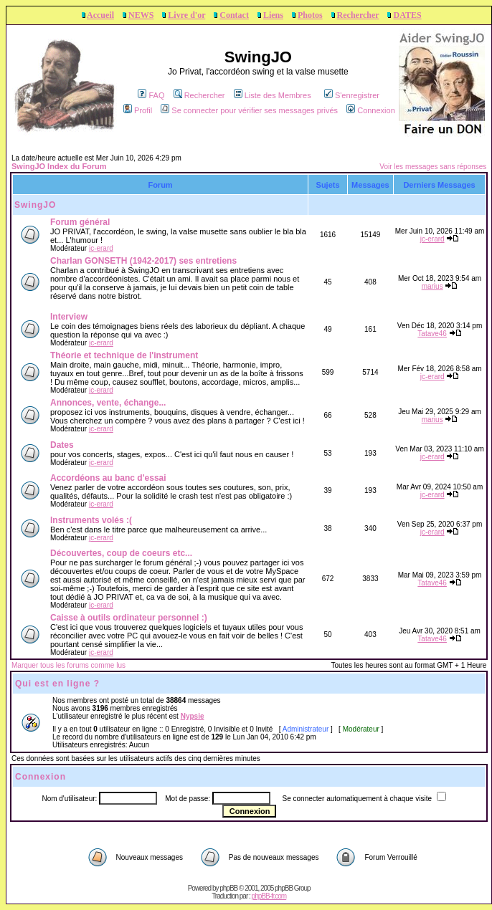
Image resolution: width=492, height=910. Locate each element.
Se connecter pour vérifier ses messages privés (249, 110)
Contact (234, 15)
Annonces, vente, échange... (108, 403)
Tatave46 (432, 333)
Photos (310, 15)
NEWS (140, 15)
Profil (137, 110)
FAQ (151, 95)
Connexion (370, 110)
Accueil (100, 15)
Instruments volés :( (91, 520)
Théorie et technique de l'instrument (124, 355)
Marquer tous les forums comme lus (68, 665)
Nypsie (192, 716)
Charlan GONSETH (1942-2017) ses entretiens (143, 261)
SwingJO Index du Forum (59, 166)
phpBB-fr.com (269, 896)
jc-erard (101, 248)
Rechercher (358, 15)
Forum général (80, 222)
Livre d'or (186, 15)
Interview (68, 317)
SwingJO (35, 205)
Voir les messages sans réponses (432, 167)
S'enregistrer (351, 95)
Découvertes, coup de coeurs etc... (121, 553)
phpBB (228, 888)
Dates (62, 445)
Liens (273, 15)
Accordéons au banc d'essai (108, 478)
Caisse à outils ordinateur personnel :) (128, 618)
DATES (407, 15)
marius (432, 286)
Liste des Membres (272, 95)
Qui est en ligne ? (57, 684)
